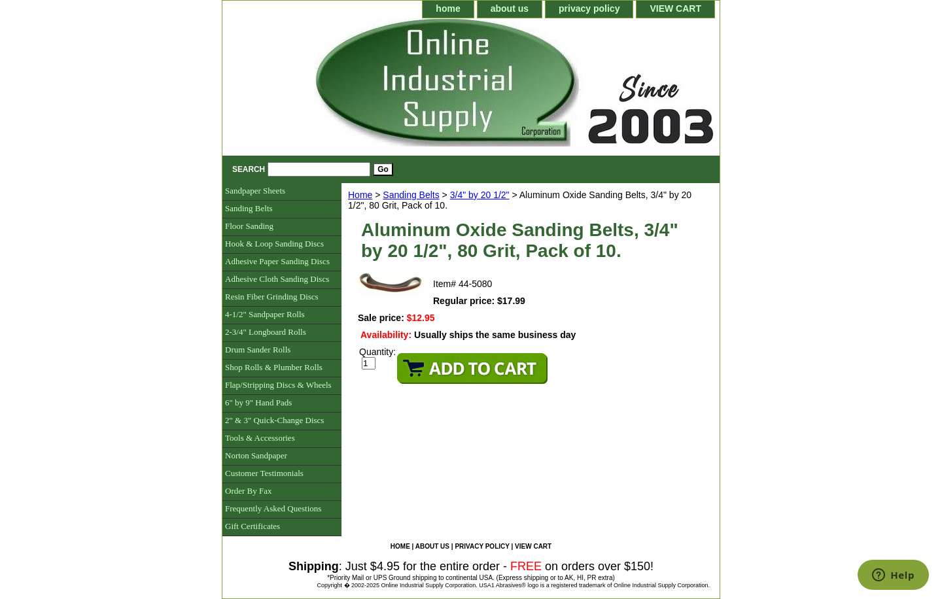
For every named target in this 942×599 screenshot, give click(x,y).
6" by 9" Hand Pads (258, 402)
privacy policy (589, 8)
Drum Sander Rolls (257, 349)
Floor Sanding (249, 226)
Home (360, 195)
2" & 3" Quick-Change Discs (274, 420)
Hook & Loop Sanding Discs (274, 243)
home (448, 8)
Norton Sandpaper (256, 455)
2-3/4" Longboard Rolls (265, 332)
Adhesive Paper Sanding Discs (277, 261)
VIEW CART (675, 8)
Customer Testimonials (264, 473)
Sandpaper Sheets (255, 191)
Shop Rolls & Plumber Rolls (274, 367)
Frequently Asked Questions (273, 508)
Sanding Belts (411, 195)
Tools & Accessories (260, 438)
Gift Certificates (252, 526)
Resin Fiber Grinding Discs (272, 296)
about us (510, 8)
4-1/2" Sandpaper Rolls (265, 314)
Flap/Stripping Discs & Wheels (278, 385)
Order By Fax (248, 491)
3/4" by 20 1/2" (480, 195)
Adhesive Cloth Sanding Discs (277, 279)
